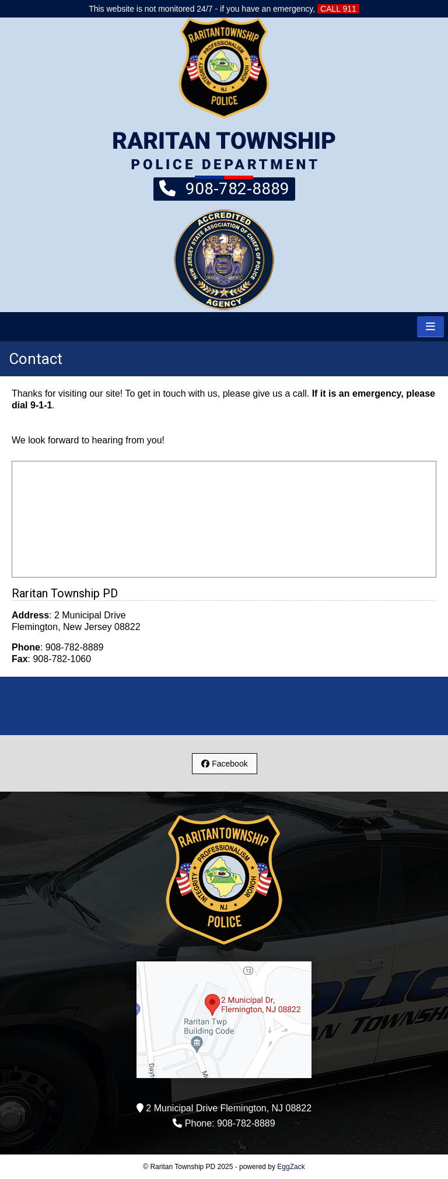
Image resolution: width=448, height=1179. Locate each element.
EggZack (290, 1167)
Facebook (224, 763)
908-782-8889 (224, 187)
